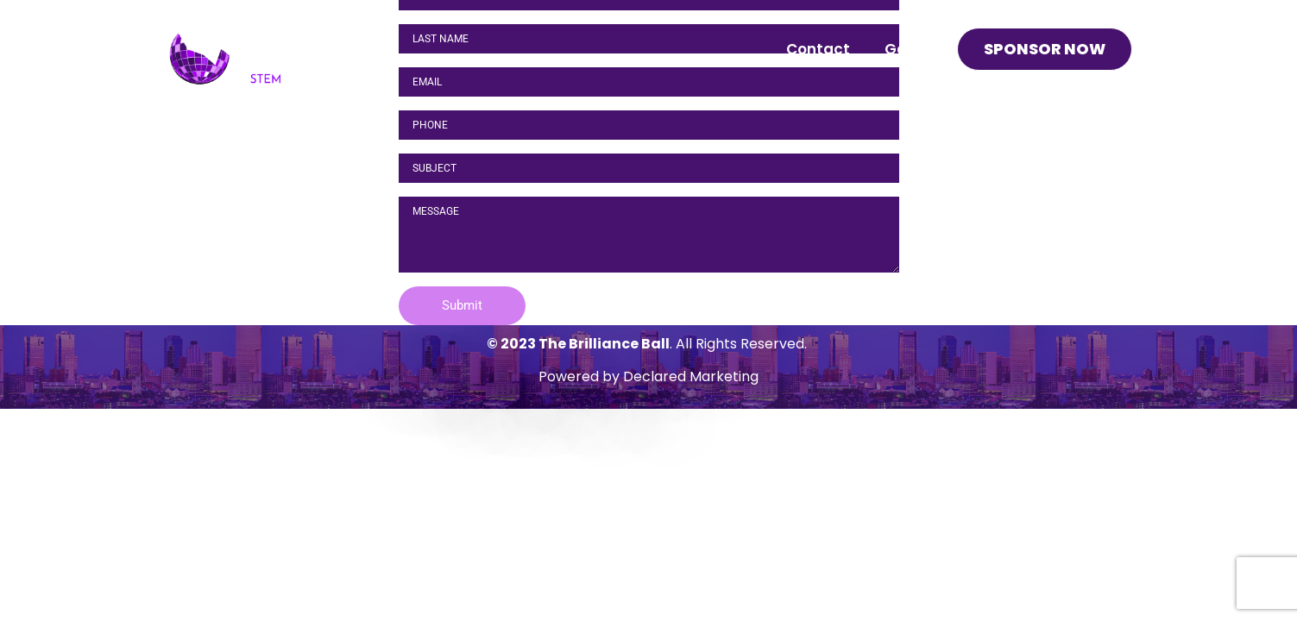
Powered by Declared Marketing (648, 376)
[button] (462, 305)
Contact (818, 49)
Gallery (912, 49)
